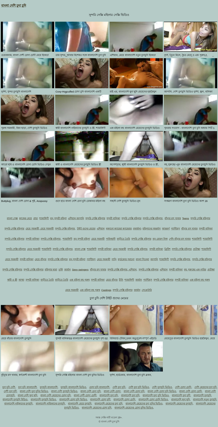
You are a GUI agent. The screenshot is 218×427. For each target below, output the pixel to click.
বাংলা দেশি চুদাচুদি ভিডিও (64, 391)
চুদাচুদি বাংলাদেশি (49, 387)
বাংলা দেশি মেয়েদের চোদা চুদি (55, 395)
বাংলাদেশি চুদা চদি (108, 395)
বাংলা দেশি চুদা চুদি (13, 5)
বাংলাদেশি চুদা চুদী (181, 395)
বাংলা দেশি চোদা (112, 391)
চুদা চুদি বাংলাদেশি (27, 387)
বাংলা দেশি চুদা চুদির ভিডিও (34, 391)
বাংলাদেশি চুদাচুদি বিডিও (15, 399)
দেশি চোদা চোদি (183, 387)
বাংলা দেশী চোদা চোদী (85, 395)
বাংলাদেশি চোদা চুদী (100, 399)
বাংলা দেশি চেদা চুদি (90, 391)
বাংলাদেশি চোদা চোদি (124, 399)
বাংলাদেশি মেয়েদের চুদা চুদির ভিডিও (144, 403)
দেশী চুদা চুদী (10, 391)
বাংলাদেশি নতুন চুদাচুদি (204, 399)
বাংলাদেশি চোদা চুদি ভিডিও (73, 399)
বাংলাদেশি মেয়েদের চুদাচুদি (179, 403)
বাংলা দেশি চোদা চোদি (190, 391)
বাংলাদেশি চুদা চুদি (130, 395)
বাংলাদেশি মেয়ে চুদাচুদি (79, 403)
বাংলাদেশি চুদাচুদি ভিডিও (43, 399)
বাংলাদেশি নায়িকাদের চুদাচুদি (50, 403)
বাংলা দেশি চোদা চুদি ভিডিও (161, 391)
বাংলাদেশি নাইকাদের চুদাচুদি (18, 403)
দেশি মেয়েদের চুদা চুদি (205, 387)
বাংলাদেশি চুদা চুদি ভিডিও (156, 395)
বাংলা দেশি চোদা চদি (134, 391)
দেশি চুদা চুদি (119, 387)
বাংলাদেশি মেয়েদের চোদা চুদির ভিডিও (133, 407)
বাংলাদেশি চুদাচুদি (202, 395)
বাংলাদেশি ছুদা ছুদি (180, 399)
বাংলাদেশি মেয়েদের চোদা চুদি (96, 407)
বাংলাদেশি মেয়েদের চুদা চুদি (108, 403)
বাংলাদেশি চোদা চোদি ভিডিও (153, 399)
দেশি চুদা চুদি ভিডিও (139, 387)
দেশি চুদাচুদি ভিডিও (162, 387)
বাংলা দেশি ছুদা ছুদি (27, 395)
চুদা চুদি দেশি (8, 387)
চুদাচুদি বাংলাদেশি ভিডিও (73, 387)
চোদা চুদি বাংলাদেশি (99, 387)
